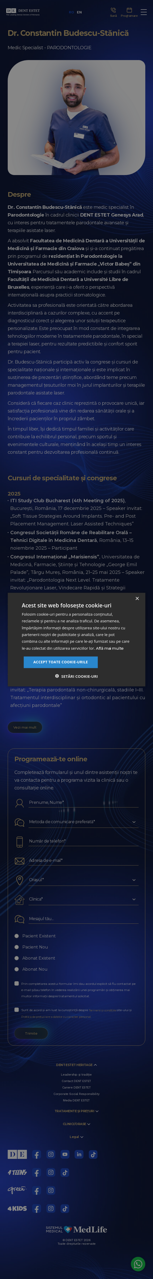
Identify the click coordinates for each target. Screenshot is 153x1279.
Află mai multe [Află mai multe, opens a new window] (110, 648)
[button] (76, 676)
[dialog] (76, 639)
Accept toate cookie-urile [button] (60, 661)
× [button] (137, 599)
